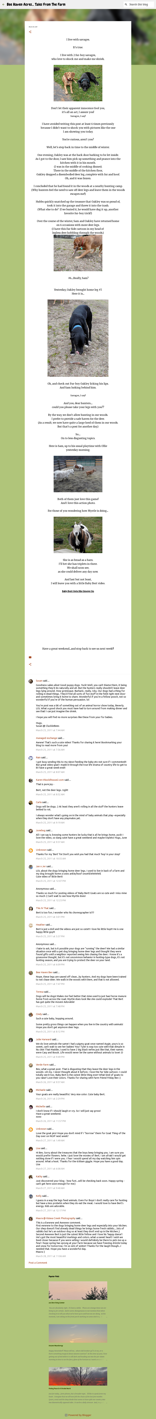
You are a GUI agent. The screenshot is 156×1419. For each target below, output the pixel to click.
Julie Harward (43, 1039)
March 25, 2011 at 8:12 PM (50, 1031)
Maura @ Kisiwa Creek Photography (55, 1218)
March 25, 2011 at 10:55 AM (51, 858)
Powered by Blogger (78, 1415)
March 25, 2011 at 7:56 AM (50, 749)
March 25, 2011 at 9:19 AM (50, 822)
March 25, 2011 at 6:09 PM (50, 964)
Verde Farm (42, 1064)
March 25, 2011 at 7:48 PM (50, 1006)
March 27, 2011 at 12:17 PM (51, 1210)
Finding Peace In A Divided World (60, 1388)
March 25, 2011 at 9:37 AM (50, 842)
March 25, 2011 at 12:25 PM (51, 900)
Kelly (39, 1195)
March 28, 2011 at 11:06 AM (51, 1256)
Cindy (39, 1014)
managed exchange (46, 738)
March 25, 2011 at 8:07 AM (50, 772)
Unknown (41, 849)
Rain (38, 757)
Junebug (40, 830)
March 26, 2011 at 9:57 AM (50, 1082)
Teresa (39, 991)
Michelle (40, 1106)
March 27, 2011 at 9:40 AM (50, 1188)
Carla (39, 802)
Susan (39, 680)
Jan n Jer (41, 866)
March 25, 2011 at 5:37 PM (50, 936)
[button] (30, 32)
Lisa (38, 1148)
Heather (40, 924)
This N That (42, 908)
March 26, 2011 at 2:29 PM (50, 1098)
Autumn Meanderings (56, 1346)
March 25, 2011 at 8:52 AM (50, 794)
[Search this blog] (141, 4)
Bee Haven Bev (44, 972)
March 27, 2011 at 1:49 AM (50, 1140)
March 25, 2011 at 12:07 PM (51, 880)
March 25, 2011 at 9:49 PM (50, 1056)
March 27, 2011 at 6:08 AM (50, 1168)
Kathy (39, 1176)
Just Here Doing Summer (57, 1303)
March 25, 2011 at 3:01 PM (50, 916)
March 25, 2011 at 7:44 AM (50, 730)
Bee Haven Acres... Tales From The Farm (36, 4)
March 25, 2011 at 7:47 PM (50, 984)
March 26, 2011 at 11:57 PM (51, 1121)
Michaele (41, 1089)
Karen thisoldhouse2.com (50, 779)
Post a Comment (38, 1262)
